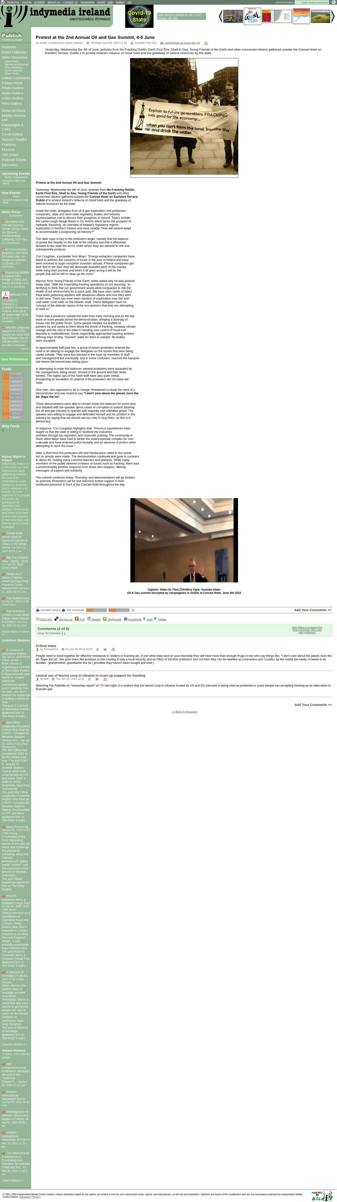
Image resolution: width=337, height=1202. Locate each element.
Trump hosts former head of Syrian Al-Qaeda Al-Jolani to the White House (15, 540)
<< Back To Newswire (185, 711)
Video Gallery (12, 98)
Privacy (36, 1197)
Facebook (133, 619)
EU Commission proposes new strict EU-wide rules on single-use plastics (15, 255)
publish (39, 2)
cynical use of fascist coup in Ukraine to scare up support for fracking (90, 675)
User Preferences (14, 359)
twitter (120, 2)
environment (56, 42)
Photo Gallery (13, 88)
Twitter (160, 619)
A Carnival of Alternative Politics (14, 651)
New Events (11, 193)
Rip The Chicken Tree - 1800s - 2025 (15, 559)
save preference (306, 632)
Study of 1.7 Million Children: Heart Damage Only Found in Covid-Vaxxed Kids (15, 581)
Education (10, 165)
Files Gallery (12, 103)
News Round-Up (18, 827)
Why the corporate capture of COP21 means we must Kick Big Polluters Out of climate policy (16, 334)
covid (101, 2)
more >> (25, 348)
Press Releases (14, 67)
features (13, 2)
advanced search (284, 2)
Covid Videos (12, 134)
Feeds (6, 369)
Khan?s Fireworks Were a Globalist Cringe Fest (16, 899)
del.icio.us (63, 619)
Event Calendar (14, 52)
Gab (147, 619)
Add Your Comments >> (312, 610)
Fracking (9, 144)
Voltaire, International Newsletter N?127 (14, 1095)
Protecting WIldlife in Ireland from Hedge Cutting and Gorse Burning (15, 278)
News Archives (14, 111)
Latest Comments (16, 78)
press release (74, 42)
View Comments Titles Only (307, 630)
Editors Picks (12, 83)
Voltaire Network (13, 1050)
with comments (73, 610)
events (27, 2)
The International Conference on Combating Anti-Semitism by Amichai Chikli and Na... (15, 1160)
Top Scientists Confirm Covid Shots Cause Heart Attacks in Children (15, 616)
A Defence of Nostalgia (12, 974)
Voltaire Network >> (13, 1180)
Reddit (93, 619)
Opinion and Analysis (17, 64)
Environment (20, 177)
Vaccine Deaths (14, 139)
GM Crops (10, 155)
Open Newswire (14, 57)
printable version (48, 610)
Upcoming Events (16, 173)
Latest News (12, 61)
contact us (70, 2)
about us (54, 2)
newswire (87, 2)
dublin (43, 42)
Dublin (8, 177)
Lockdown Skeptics (16, 640)
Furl (80, 619)
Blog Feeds (11, 426)
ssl (130, 2)
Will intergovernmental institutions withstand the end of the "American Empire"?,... (15, 1073)
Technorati (112, 619)
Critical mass (46, 646)
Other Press (11, 73)
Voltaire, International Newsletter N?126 (14, 1136)
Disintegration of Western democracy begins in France (15, 1115)
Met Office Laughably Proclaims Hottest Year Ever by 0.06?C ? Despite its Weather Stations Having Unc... (16, 731)
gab (110, 2)
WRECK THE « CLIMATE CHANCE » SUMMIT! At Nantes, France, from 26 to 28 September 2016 (15, 305)
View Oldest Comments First (307, 627)
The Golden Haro (17, 598)
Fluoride (8, 150)
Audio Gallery (12, 93)
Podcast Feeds (14, 160)
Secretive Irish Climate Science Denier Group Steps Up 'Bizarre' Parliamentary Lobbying (15, 230)
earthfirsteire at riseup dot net (182, 42)
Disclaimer (24, 1197)
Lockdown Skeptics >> (14, 1044)
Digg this (44, 619)
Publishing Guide (12, 39)
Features (9, 47)
